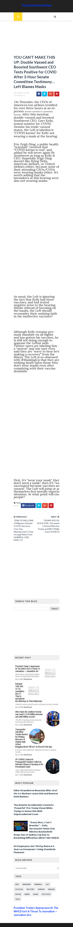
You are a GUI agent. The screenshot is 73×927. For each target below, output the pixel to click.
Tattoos (45, 890)
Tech (17, 895)
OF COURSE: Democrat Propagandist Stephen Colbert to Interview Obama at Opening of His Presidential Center (29, 763)
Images (51, 885)
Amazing (26, 880)
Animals (38, 880)
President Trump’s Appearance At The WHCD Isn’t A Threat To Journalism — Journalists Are (28, 669)
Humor (40, 885)
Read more (28, 680)
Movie (18, 890)
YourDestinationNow (37, 5)
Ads (16, 880)
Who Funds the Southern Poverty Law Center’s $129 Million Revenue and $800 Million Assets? (29, 715)
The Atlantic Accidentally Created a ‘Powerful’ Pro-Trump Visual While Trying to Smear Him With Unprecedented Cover (36, 806)
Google (19, 885)
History (30, 885)
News (15, 507)
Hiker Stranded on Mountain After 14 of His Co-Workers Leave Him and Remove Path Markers (35, 792)
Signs (35, 890)
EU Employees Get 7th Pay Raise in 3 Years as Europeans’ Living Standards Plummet (34, 845)
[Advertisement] (36, 39)
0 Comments (18, 96)
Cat (47, 880)
